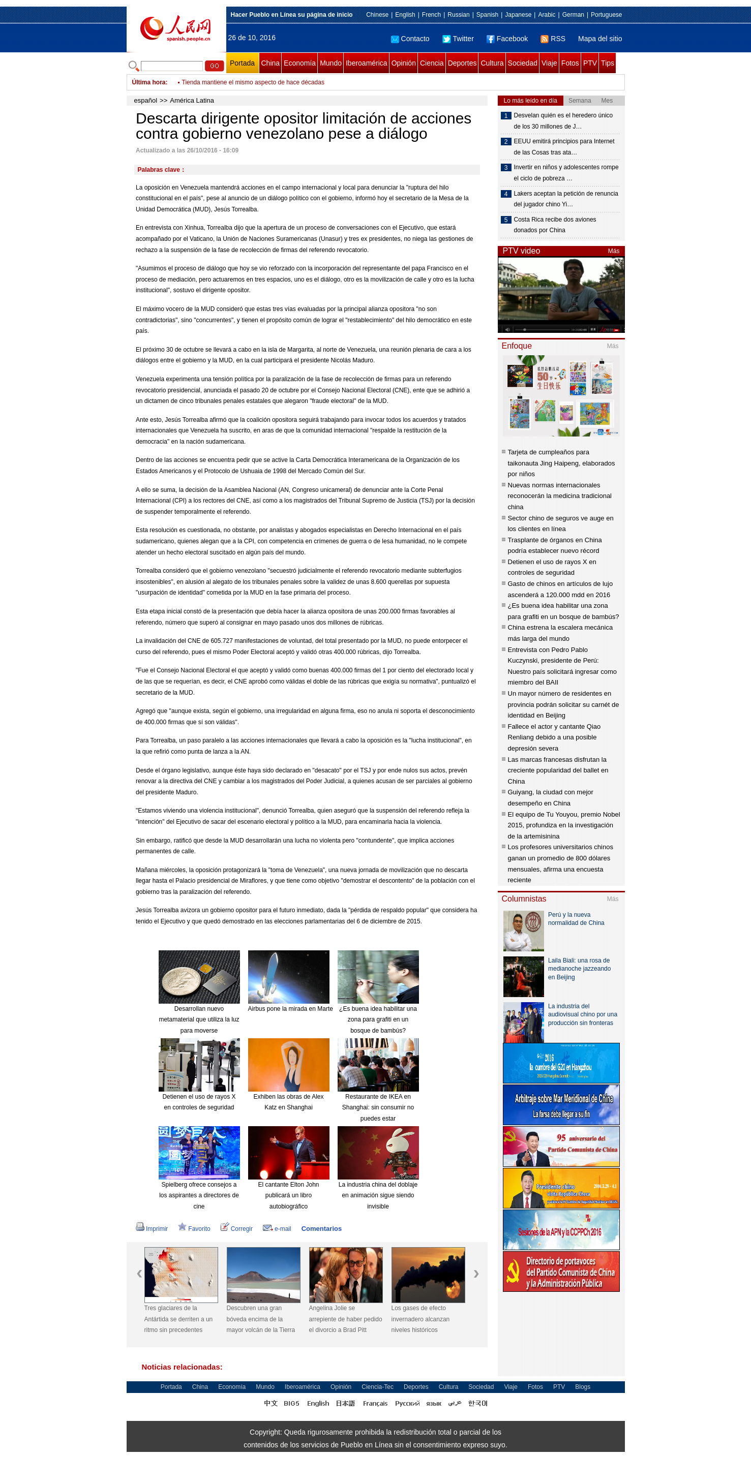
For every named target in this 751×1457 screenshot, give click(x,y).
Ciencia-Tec (378, 1386)
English (405, 14)
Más (614, 251)
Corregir (237, 1228)
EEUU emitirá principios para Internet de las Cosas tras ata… (564, 147)
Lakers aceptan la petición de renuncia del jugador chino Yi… (566, 199)
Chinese (377, 14)
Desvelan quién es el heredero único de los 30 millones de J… (563, 121)
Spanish (487, 14)
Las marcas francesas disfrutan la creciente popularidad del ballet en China (558, 770)
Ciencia (432, 63)
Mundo (331, 63)
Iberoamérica (366, 63)
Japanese (518, 14)
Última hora (149, 82)
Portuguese (606, 14)
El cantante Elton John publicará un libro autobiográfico (288, 1195)
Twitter (458, 39)
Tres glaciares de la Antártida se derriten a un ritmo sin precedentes (178, 1319)
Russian (458, 14)
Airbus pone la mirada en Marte (290, 1008)
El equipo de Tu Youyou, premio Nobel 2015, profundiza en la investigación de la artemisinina (564, 825)
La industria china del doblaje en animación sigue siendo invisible (378, 1195)
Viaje (549, 63)
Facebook (507, 39)
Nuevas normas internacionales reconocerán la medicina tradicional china (560, 496)
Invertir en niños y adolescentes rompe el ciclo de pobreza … (566, 173)
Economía (300, 63)
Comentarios (322, 1228)
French (431, 14)
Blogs (582, 1386)
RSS (552, 39)
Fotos (570, 63)
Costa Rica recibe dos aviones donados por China (555, 225)
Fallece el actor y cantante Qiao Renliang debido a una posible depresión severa (554, 737)
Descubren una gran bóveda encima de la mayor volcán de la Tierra (261, 1319)
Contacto (410, 39)
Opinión (404, 63)
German (573, 14)
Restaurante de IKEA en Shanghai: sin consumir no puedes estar (378, 1107)
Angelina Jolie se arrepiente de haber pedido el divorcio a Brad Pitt (345, 1319)
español (146, 100)
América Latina (192, 100)
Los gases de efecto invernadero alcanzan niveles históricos (421, 1319)
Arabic (546, 14)
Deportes (462, 63)
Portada (242, 63)
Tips (607, 63)
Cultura (491, 63)
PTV (590, 63)
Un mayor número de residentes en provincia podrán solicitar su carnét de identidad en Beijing (563, 704)
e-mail (277, 1228)
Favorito (194, 1228)
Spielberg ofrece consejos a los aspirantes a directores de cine (199, 1195)
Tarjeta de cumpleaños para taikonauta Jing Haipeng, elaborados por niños (561, 463)
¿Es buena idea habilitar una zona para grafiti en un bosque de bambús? (378, 1019)
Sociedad (522, 63)
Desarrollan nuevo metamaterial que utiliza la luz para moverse (199, 1019)
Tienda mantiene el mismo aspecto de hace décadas (253, 82)
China (270, 63)
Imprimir (152, 1228)
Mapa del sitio (600, 39)
